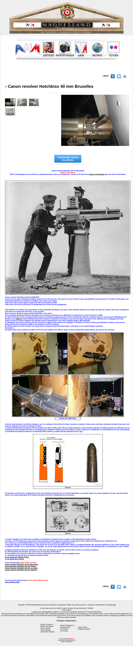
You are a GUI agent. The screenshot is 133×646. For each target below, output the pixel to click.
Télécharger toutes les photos (67, 158)
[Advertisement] (67, 68)
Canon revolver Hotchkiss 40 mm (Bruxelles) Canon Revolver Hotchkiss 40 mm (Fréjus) (21, 565)
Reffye (18, 319)
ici (115, 605)
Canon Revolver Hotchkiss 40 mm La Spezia (21, 568)
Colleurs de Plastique (97, 174)
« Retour (105, 76)
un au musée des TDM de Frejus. (17, 557)
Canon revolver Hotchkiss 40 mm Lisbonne (21, 570)
